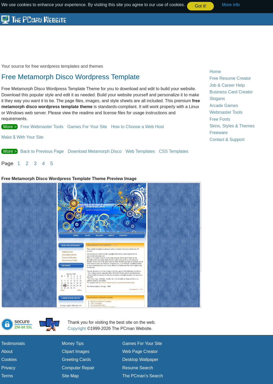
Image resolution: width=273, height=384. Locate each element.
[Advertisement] (131, 44)
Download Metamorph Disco (95, 151)
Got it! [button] (200, 6)
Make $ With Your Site (22, 137)
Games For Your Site (87, 126)
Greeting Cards (76, 359)
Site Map (70, 375)
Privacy (8, 367)
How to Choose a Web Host (137, 126)
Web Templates (140, 151)
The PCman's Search (142, 375)
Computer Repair (78, 367)
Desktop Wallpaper (140, 359)
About (7, 351)
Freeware (219, 132)
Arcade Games (224, 105)
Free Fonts (220, 119)
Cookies (9, 359)
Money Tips (73, 343)
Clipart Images (75, 351)
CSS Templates (173, 151)
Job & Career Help (227, 85)
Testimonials (13, 343)
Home (215, 71)
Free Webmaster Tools (41, 126)
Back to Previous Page (42, 151)
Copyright (76, 328)
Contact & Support (227, 139)
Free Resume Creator (230, 78)
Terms (7, 375)
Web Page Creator (140, 351)
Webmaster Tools (226, 112)
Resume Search (137, 367)
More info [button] (231, 4)
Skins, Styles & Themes (232, 125)
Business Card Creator (231, 91)
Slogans (217, 98)
